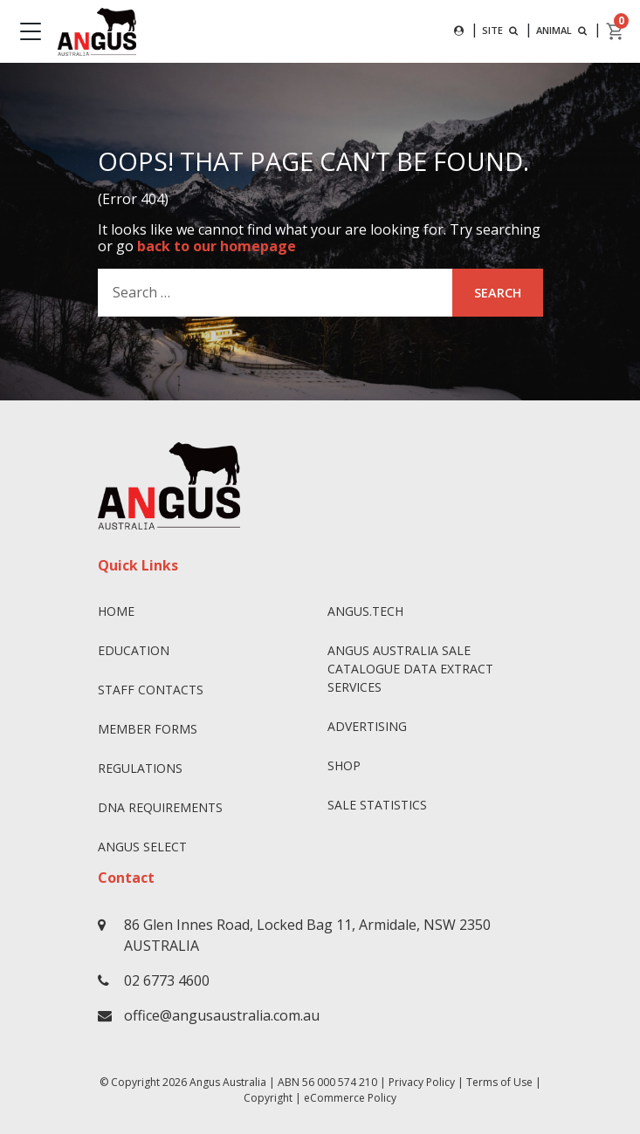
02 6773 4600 (167, 980)
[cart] (615, 31)
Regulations (140, 768)
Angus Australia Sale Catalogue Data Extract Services (410, 668)
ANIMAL (563, 30)
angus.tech (365, 611)
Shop (344, 765)
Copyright (268, 1097)
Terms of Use (499, 1082)
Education (133, 650)
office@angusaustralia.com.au (222, 1015)
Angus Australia (227, 1082)
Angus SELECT (142, 846)
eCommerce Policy (350, 1097)
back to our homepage (216, 246)
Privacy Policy (422, 1082)
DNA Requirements (160, 807)
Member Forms (147, 729)
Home (116, 611)
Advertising (367, 726)
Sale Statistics (377, 804)
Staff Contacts (150, 689)
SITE (501, 30)
